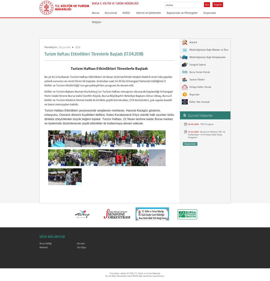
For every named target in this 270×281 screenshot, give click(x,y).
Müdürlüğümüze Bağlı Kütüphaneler (204, 57)
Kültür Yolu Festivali (195, 101)
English (218, 4)
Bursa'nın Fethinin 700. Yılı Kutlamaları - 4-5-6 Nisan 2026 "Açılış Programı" (206, 134)
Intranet (81, 243)
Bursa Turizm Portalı (196, 72)
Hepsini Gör (190, 143)
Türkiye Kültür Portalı (196, 87)
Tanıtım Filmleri (193, 79)
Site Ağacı (81, 247)
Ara (207, 4)
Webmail (44, 247)
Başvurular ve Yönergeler (182, 13)
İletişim (96, 22)
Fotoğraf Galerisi (194, 64)
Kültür (126, 13)
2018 (77, 47)
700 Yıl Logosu (207, 124)
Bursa (95, 13)
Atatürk (189, 42)
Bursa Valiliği (46, 243)
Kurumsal (111, 13)
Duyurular (209, 13)
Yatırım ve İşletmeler (148, 13)
